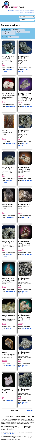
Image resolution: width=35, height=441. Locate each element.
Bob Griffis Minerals (7, 70)
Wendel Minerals (10, 106)
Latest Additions (19, 10)
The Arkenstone (10, 143)
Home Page (20, 12)
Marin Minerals (10, 217)
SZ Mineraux (9, 400)
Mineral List (11, 10)
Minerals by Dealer (29, 12)
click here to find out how (7, 433)
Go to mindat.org (29, 10)
